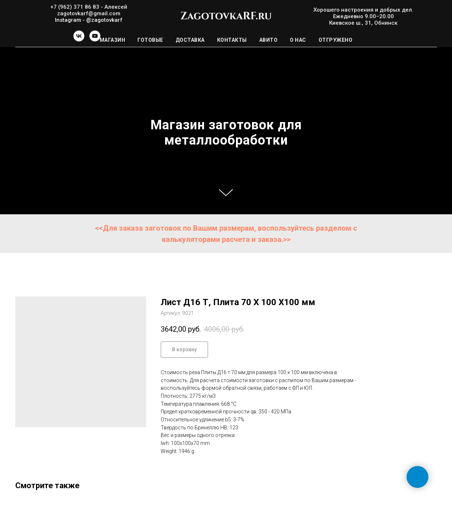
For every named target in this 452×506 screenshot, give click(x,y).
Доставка (190, 40)
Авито (268, 40)
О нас (298, 40)
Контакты (232, 40)
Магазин (112, 40)
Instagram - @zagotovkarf (89, 20)
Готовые (150, 40)
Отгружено (336, 40)
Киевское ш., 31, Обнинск (363, 23)
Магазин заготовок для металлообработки (226, 132)
